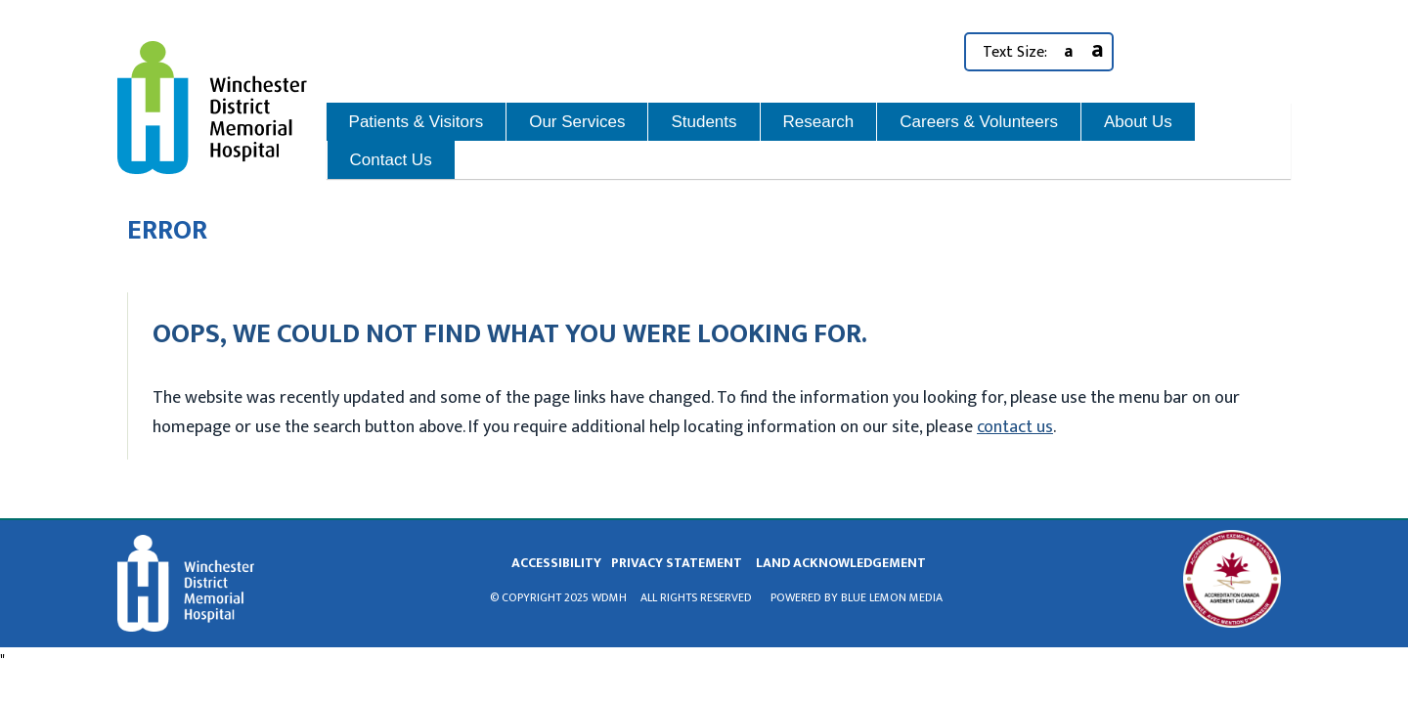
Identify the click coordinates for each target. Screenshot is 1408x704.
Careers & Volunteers (979, 121)
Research (819, 121)
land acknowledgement (841, 562)
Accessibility (556, 562)
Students (703, 121)
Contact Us (391, 160)
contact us (1015, 427)
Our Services (577, 121)
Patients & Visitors (416, 121)
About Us (1138, 121)
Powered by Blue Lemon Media (856, 597)
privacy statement (676, 562)
